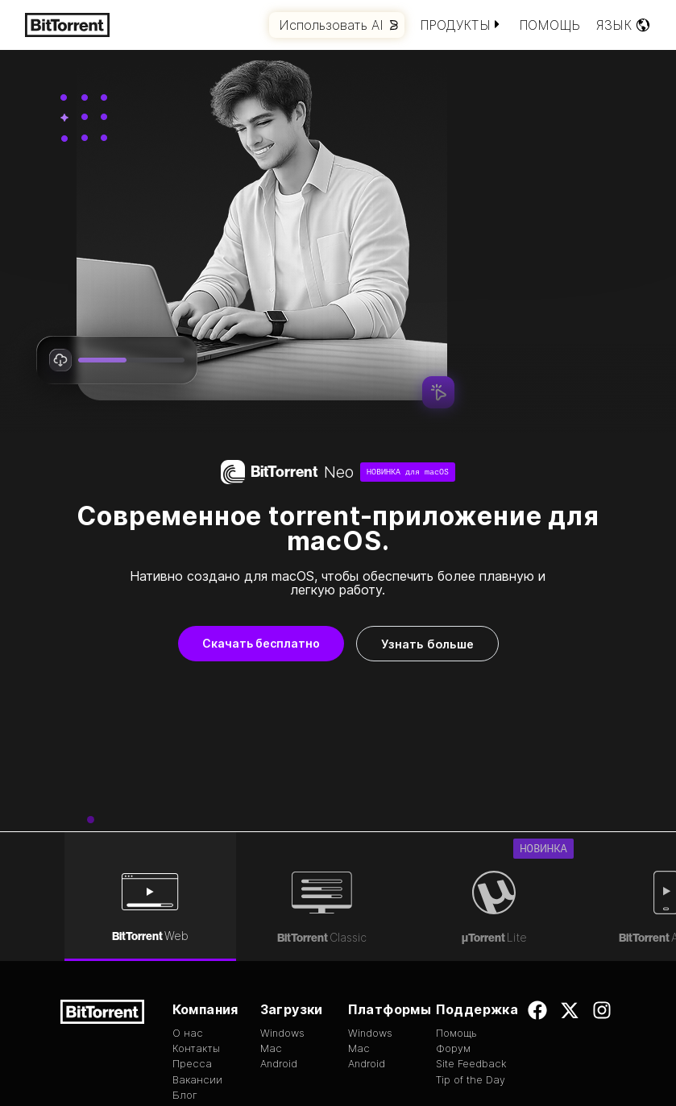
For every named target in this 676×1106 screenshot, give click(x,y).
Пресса (192, 923)
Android (278, 923)
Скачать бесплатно (261, 643)
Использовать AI (338, 25)
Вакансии (197, 939)
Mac (271, 907)
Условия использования (551, 1054)
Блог (184, 954)
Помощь (550, 25)
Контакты (196, 907)
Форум (453, 907)
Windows (282, 892)
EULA (379, 1054)
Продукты (462, 25)
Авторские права (441, 1054)
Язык (623, 25)
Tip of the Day (470, 939)
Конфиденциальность (564, 1069)
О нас (187, 892)
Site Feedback (471, 923)
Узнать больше (427, 644)
